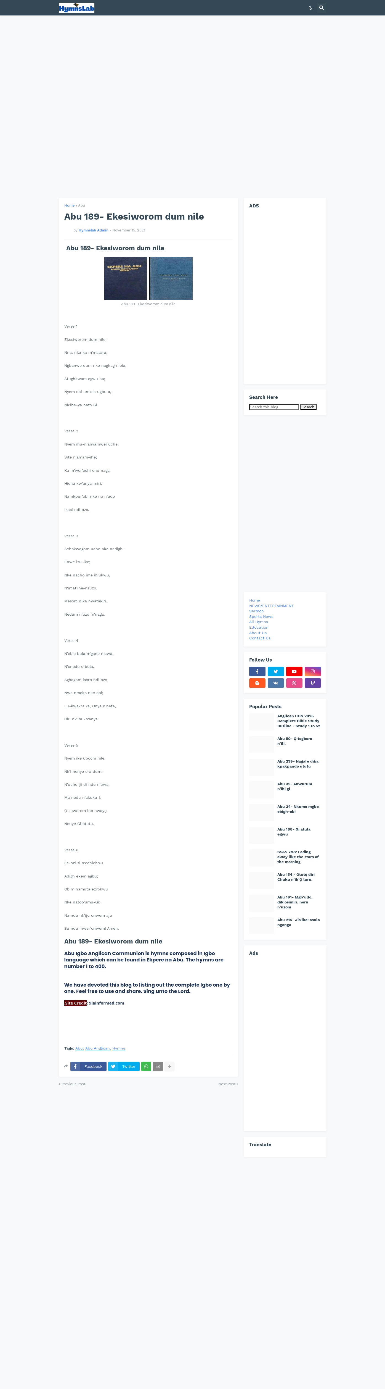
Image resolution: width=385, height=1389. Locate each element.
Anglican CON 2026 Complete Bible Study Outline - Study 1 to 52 (298, 721)
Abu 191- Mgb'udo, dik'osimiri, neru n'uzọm (294, 902)
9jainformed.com (106, 1003)
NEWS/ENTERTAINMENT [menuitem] (271, 605)
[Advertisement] (192, 107)
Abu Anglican (97, 1048)
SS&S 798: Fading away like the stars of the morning (298, 857)
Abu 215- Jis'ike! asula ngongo (298, 922)
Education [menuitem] (259, 627)
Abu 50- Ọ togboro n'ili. (294, 741)
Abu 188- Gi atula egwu (293, 831)
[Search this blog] (274, 407)
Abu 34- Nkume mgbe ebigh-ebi (298, 809)
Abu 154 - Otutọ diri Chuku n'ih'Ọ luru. (296, 877)
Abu (81, 205)
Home (69, 205)
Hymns (118, 1048)
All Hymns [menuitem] (258, 622)
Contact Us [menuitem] (259, 638)
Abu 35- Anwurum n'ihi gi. (294, 786)
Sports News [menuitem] (261, 616)
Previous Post (73, 1084)
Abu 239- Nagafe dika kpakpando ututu (297, 763)
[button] (310, 8)
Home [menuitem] (254, 600)
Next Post (226, 1084)
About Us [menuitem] (258, 633)
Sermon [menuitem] (256, 611)
